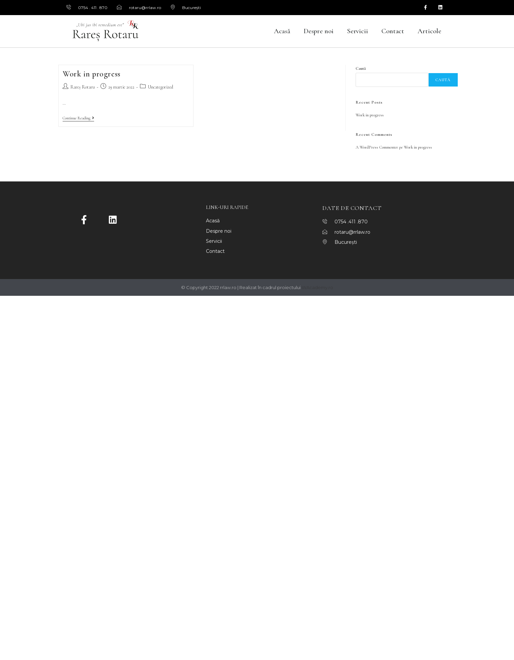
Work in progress (92, 74)
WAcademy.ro (317, 287)
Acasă (282, 31)
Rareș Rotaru (82, 87)
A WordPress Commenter (377, 147)
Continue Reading (78, 118)
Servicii (357, 31)
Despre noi (319, 31)
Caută (361, 68)
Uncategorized (160, 87)
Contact (392, 31)
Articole (429, 31)
